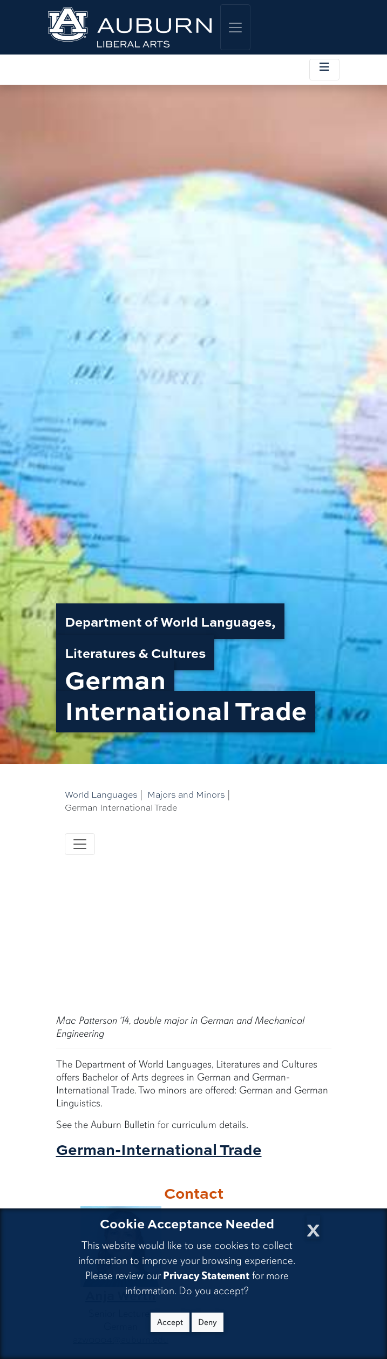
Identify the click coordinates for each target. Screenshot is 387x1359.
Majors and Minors (186, 794)
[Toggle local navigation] (324, 69)
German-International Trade (159, 1149)
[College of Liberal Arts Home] (130, 27)
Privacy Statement (206, 1275)
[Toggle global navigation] (235, 27)
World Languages (101, 794)
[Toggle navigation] (80, 844)
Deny (207, 1322)
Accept (170, 1322)
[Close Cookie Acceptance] (313, 1227)
